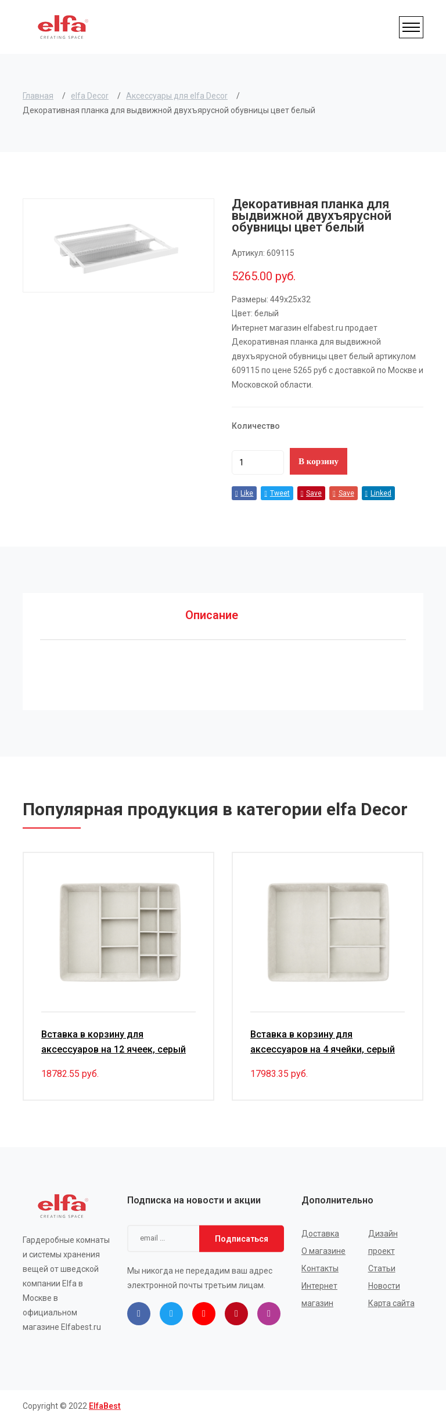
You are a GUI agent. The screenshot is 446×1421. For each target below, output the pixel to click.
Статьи (381, 1267)
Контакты (320, 1267)
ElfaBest (105, 1405)
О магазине (323, 1250)
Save (311, 493)
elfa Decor (90, 95)
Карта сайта (391, 1302)
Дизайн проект (383, 1241)
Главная (38, 95)
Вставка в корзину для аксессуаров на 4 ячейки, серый (322, 1041)
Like (244, 493)
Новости (384, 1285)
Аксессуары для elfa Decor (177, 95)
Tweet (276, 493)
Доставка (320, 1233)
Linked (378, 493)
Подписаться (241, 1237)
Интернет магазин (319, 1294)
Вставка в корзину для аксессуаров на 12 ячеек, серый (113, 1041)
